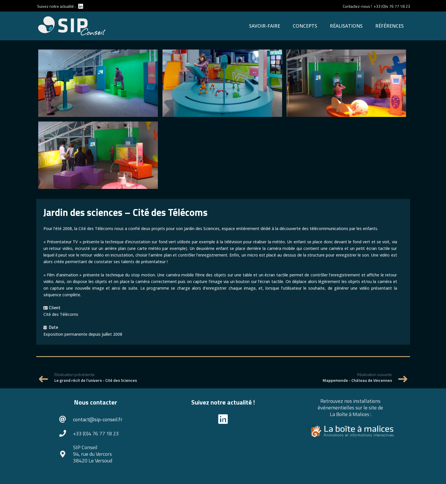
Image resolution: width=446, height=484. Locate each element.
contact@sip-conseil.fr (97, 419)
